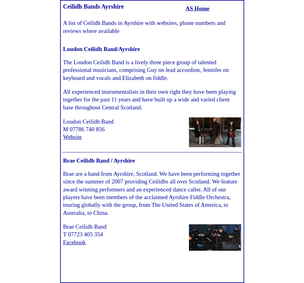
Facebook (74, 242)
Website (72, 137)
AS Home (198, 8)
